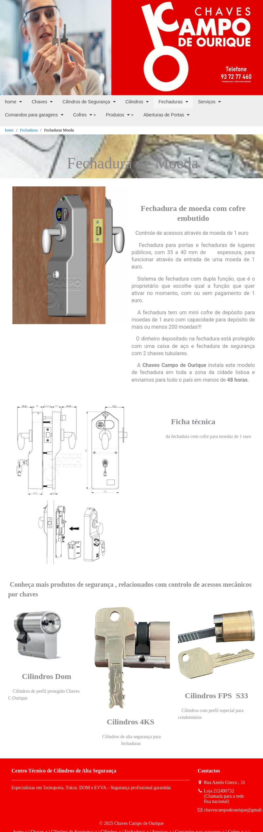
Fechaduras (29, 130)
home (9, 130)
